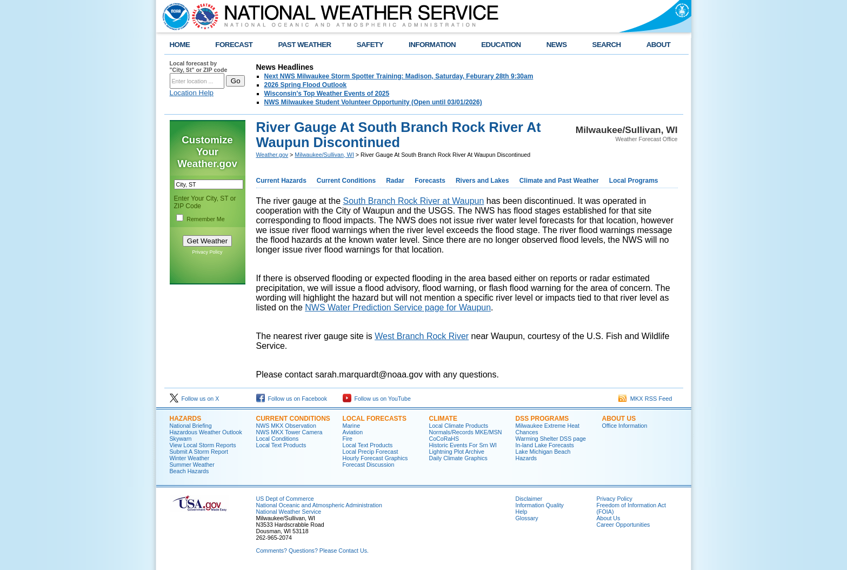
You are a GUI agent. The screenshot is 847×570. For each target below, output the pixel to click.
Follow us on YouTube (377, 398)
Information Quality (540, 505)
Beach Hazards (189, 471)
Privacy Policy (207, 252)
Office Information (625, 425)
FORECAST (233, 45)
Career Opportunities (623, 524)
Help (522, 511)
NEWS (556, 45)
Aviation (353, 432)
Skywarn (181, 438)
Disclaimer (529, 498)
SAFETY (370, 45)
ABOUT (658, 45)
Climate (443, 418)
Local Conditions (277, 438)
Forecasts (430, 180)
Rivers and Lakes (482, 180)
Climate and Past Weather (559, 180)
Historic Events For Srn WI (463, 445)
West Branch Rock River (422, 336)
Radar (395, 180)
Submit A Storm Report (199, 451)
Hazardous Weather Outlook (206, 432)
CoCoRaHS (444, 438)
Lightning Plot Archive (456, 451)
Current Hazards (281, 180)
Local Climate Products (459, 425)
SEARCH (606, 45)
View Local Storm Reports (203, 445)
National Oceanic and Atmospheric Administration (319, 505)
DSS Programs (542, 418)
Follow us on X (194, 398)
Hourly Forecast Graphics (375, 458)
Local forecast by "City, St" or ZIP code (199, 66)
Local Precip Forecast (370, 451)
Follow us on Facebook (292, 398)
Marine (352, 425)
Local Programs (633, 180)
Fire (347, 438)
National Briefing (191, 425)
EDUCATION (501, 45)
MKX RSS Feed (645, 398)
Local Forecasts (374, 418)
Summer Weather (192, 464)
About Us (619, 418)
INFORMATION (432, 45)
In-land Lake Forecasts (545, 445)
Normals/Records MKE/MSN (465, 432)
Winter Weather (190, 458)
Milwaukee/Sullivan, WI (324, 154)
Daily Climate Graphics (458, 458)
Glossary (527, 518)
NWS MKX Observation (286, 425)
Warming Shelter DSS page (551, 438)
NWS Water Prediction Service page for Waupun (398, 307)
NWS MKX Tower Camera (289, 432)
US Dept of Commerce (285, 498)
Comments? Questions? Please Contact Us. (312, 550)
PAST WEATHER (304, 45)
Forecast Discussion (369, 464)
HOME (180, 45)
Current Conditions (346, 180)
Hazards (186, 418)
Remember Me (205, 219)
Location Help (192, 93)
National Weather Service (289, 511)
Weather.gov (272, 154)
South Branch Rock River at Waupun (413, 201)
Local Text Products (281, 445)
